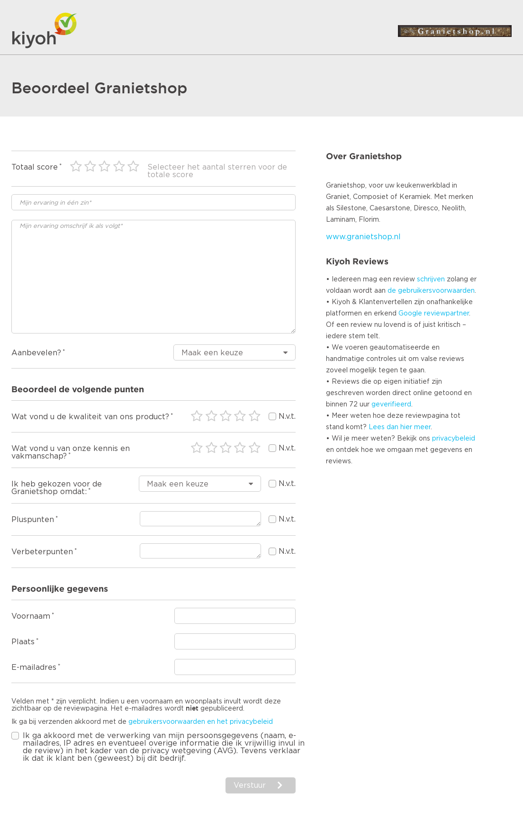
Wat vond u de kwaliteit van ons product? (90, 417)
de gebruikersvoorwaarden (431, 291)
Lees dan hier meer (400, 427)
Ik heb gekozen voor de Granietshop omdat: (56, 488)
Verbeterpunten (42, 552)
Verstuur (250, 785)
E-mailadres (33, 667)
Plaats (23, 642)
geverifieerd (391, 404)
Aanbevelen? (36, 353)
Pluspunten (32, 519)
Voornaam (30, 616)
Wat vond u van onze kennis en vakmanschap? (70, 452)
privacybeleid (453, 438)
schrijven (431, 279)
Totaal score (34, 167)
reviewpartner (446, 313)
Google (410, 313)
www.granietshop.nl (363, 237)
